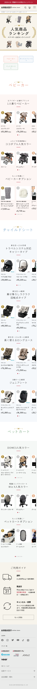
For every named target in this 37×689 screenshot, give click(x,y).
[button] (33, 123)
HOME (3, 12)
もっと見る (18, 617)
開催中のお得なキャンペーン (18, 2)
